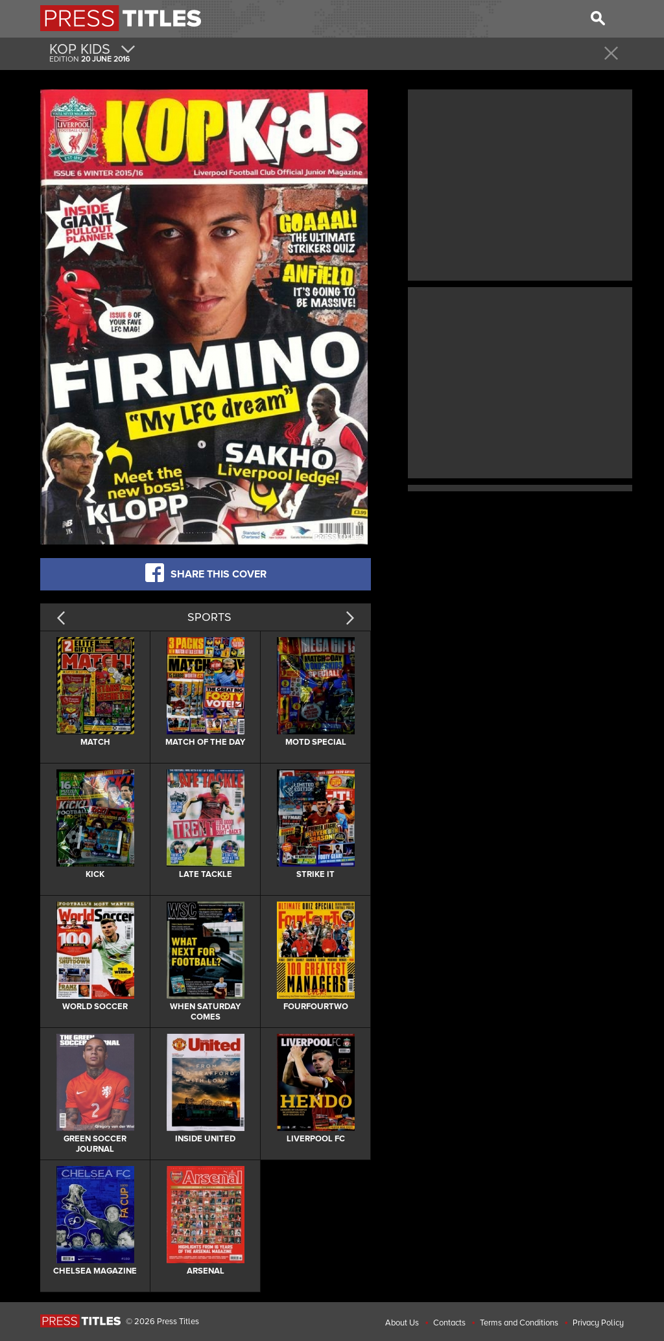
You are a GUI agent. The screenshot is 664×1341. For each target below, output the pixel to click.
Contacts (449, 1323)
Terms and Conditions (519, 1323)
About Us (402, 1323)
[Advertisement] (520, 183)
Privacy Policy (598, 1323)
